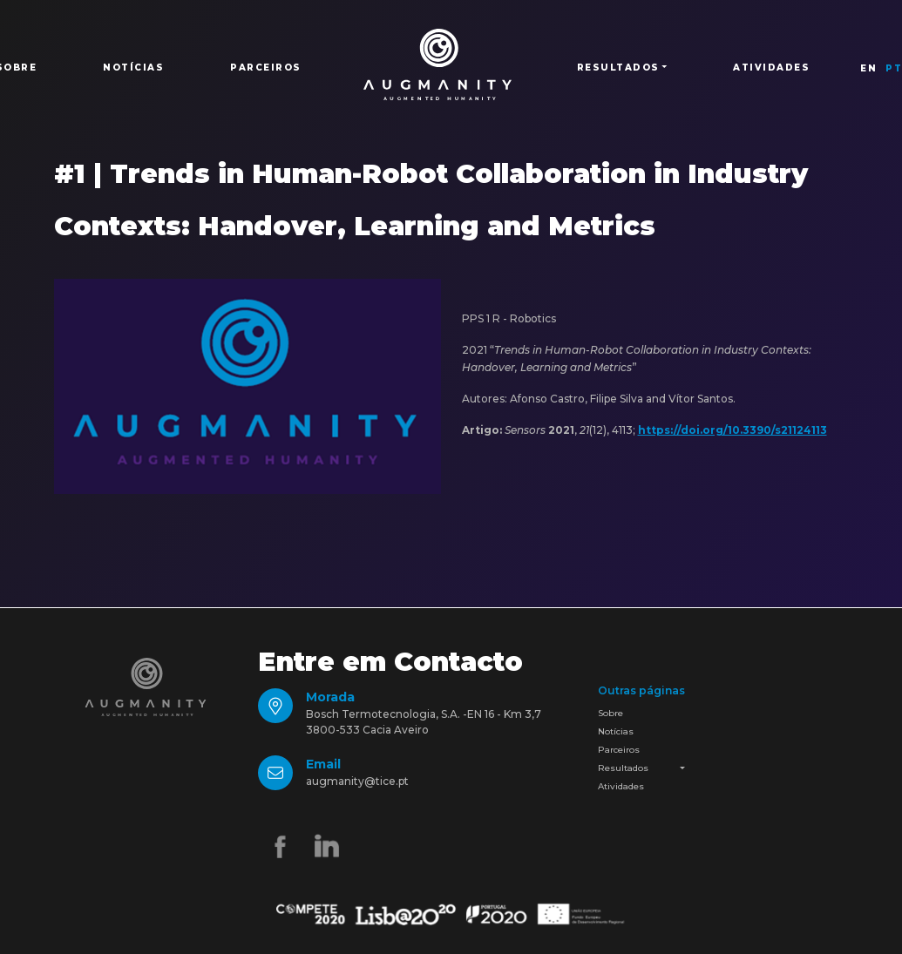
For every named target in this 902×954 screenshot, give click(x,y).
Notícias (133, 67)
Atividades (771, 67)
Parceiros (266, 67)
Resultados (623, 768)
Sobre (610, 713)
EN (868, 68)
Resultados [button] (618, 67)
